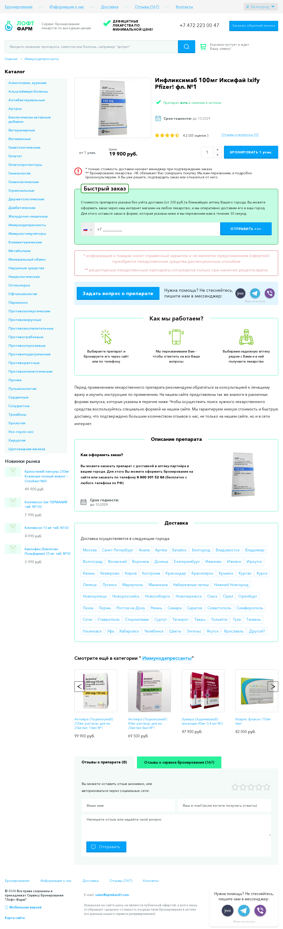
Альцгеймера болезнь (28, 91)
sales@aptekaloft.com (112, 895)
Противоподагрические (29, 354)
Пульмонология (22, 388)
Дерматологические (26, 199)
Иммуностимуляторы (27, 233)
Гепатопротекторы (25, 164)
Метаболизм (19, 250)
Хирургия (16, 440)
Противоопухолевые (27, 345)
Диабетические (21, 207)
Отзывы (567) (147, 7)
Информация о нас (66, 7)
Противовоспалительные (30, 328)
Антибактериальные (26, 100)
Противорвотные (24, 362)
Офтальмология (22, 293)
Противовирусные (24, 319)
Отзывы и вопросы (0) (239, 135)
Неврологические (24, 276)
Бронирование (19, 7)
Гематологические (24, 147)
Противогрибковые (25, 337)
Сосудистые (18, 405)
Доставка (109, 7)
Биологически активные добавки (29, 119)
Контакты (184, 7)
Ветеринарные (21, 130)
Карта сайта (15, 918)
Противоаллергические (29, 311)
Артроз (15, 108)
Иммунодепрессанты (42, 59)
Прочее (15, 380)
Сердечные (18, 397)
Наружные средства (26, 268)
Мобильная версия (25, 907)
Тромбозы (17, 414)
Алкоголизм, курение (27, 82)
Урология (16, 423)
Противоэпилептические (30, 371)
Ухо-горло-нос (21, 431)
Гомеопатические (23, 181)
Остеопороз (19, 285)
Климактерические (25, 242)
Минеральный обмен (27, 259)
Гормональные (21, 190)
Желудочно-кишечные (28, 216)
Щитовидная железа (26, 449)
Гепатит (15, 156)
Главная (11, 59)
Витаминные (19, 138)
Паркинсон (18, 302)
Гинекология (19, 173)
